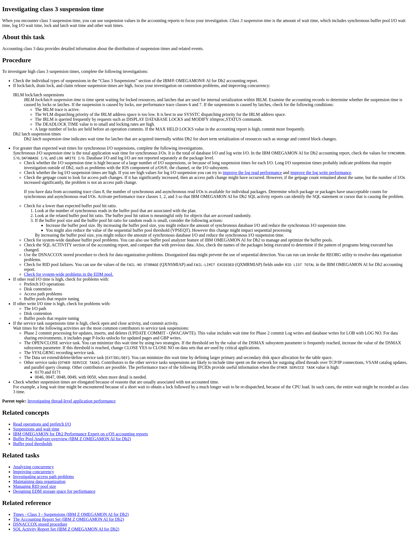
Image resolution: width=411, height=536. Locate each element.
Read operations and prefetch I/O (42, 424)
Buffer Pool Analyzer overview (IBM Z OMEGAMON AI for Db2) (72, 438)
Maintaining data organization (39, 481)
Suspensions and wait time (36, 429)
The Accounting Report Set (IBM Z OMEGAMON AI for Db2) (68, 519)
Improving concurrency (33, 471)
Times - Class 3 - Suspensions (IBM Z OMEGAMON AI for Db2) (71, 514)
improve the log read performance (252, 172)
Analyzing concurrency (33, 466)
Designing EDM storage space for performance (54, 491)
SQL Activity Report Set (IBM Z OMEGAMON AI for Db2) (66, 529)
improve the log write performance (320, 172)
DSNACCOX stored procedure (40, 524)
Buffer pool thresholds (32, 443)
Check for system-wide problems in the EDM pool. (68, 274)
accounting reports (80, 434)
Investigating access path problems (43, 476)
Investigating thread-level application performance (71, 401)
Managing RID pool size (34, 486)
